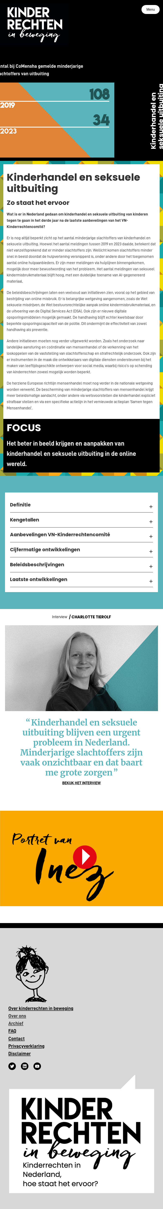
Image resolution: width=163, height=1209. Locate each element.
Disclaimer (19, 1053)
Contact (16, 1038)
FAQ (12, 1031)
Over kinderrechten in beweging (40, 1008)
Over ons (17, 1016)
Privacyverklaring (26, 1046)
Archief (15, 1023)
